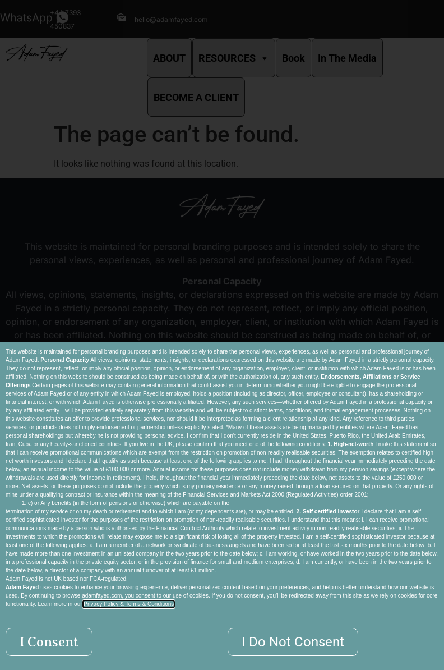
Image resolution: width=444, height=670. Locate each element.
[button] (49, 642)
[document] (222, 335)
